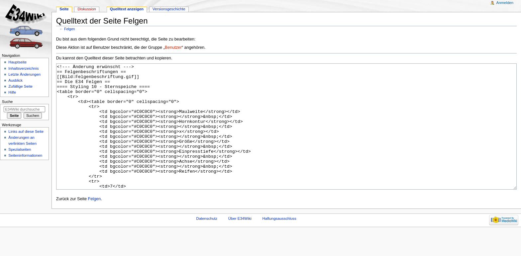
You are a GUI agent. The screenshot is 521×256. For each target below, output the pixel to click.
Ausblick (15, 80)
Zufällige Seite (20, 86)
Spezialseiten (19, 149)
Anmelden (505, 3)
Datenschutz (206, 243)
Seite (63, 9)
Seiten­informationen (25, 155)
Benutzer (173, 47)
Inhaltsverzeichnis (23, 68)
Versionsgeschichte (169, 9)
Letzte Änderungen (24, 74)
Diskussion (87, 9)
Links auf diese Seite (26, 131)
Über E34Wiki (240, 243)
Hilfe (12, 92)
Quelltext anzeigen (127, 9)
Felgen (69, 29)
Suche (7, 102)
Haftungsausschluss (279, 243)
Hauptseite (17, 62)
